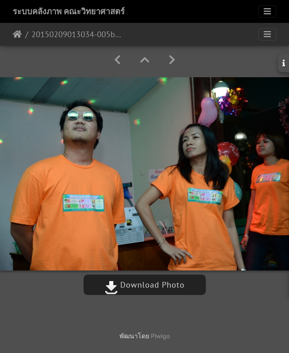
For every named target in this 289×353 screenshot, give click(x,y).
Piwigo (160, 336)
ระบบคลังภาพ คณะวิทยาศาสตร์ (69, 11)
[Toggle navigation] (267, 11)
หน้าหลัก (17, 34)
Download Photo (145, 284)
